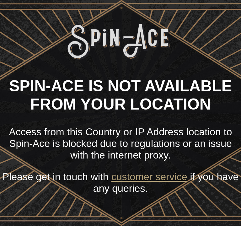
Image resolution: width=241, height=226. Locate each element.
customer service (149, 176)
